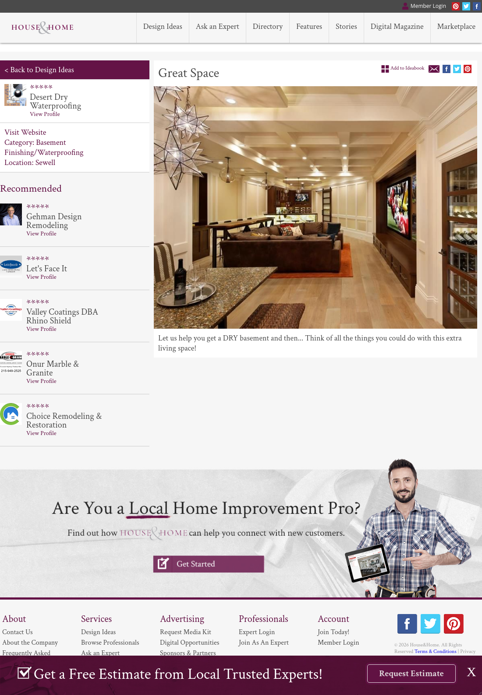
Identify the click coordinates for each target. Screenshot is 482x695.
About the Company (30, 642)
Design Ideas (98, 632)
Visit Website (25, 132)
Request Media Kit (185, 632)
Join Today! (333, 632)
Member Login (338, 642)
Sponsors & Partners (188, 653)
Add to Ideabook (407, 68)
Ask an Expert (100, 653)
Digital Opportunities (189, 642)
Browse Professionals (110, 642)
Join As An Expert (264, 642)
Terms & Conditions (436, 651)
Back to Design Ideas (42, 70)
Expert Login (257, 632)
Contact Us (17, 632)
